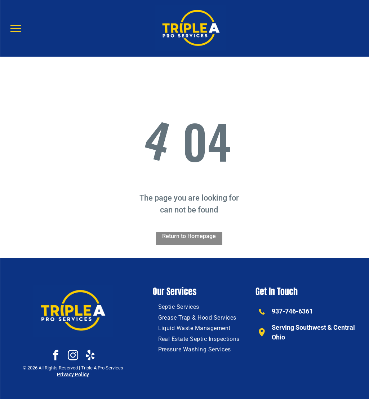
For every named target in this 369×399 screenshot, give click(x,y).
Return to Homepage (189, 236)
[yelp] (90, 356)
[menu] (15, 28)
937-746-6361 (292, 311)
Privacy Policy (73, 374)
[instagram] (73, 356)
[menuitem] (179, 307)
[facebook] (55, 356)
